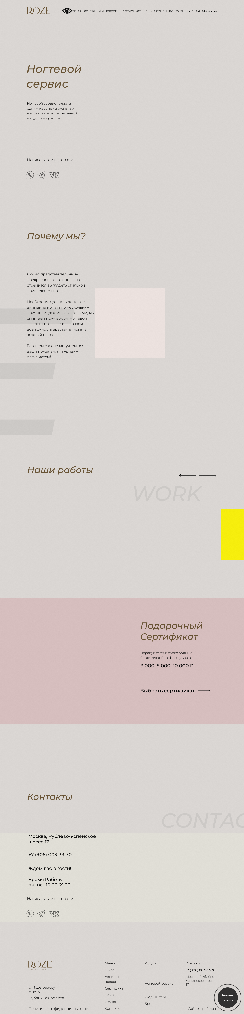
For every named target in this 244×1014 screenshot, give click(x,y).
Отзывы (160, 11)
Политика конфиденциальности (58, 1008)
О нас (83, 11)
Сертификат (131, 11)
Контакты (177, 11)
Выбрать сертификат (167, 691)
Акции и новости (104, 11)
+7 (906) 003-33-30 (202, 11)
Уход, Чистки (155, 997)
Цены (147, 11)
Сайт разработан (202, 1009)
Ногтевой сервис (159, 983)
